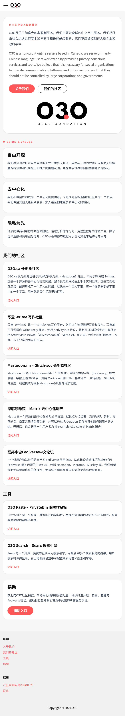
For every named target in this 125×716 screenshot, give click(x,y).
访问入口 (13, 300)
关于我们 (22, 88)
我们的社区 (52, 88)
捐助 (6, 664)
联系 (6, 690)
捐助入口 (20, 610)
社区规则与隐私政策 (17, 685)
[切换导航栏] (5, 5)
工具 (6, 658)
